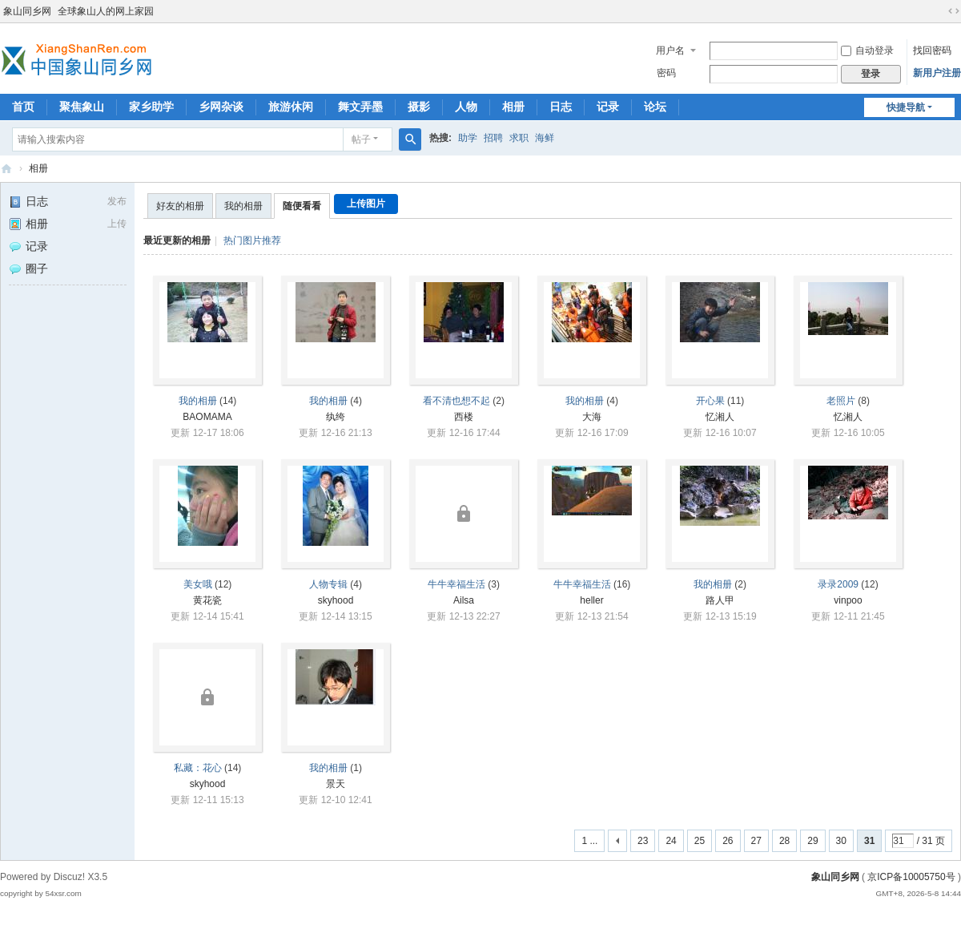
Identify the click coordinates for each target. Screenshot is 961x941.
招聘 (493, 137)
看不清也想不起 (456, 400)
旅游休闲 (290, 106)
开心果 (710, 400)
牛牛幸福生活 (456, 584)
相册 (513, 106)
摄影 (419, 106)
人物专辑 (328, 584)
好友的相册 (180, 206)
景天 (335, 784)
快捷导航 (906, 107)
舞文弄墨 (360, 106)
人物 (466, 106)
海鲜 (544, 137)
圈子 (28, 268)
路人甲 (720, 600)
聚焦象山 (81, 106)
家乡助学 (151, 106)
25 (699, 840)
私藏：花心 (198, 767)
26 (727, 840)
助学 (467, 137)
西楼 (463, 416)
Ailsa (463, 600)
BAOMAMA (207, 416)
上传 (117, 223)
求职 (519, 137)
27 (756, 840)
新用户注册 (937, 73)
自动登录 (867, 50)
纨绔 (335, 416)
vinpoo (848, 600)
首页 (23, 106)
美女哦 (197, 584)
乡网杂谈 (221, 106)
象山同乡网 (27, 11)
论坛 (655, 106)
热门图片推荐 (252, 240)
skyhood (336, 600)
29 (812, 840)
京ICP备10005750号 (911, 876)
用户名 (670, 50)
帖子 (361, 139)
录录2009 (838, 584)
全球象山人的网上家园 (106, 11)
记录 (608, 106)
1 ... (589, 840)
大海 (591, 416)
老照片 (840, 400)
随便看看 (302, 206)
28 (784, 840)
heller (591, 600)
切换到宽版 (954, 11)
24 (670, 840)
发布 (117, 201)
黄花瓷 (207, 600)
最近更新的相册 (177, 240)
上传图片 (366, 203)
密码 (666, 73)
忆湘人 (720, 416)
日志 (560, 106)
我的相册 (243, 206)
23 (642, 840)
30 (841, 840)
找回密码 (932, 50)
